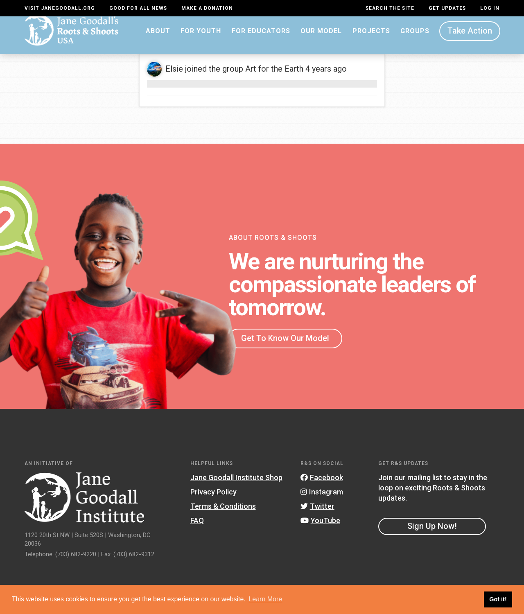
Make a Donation (207, 8)
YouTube (320, 528)
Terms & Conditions (223, 514)
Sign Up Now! (432, 534)
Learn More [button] (265, 599)
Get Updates (447, 8)
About (158, 39)
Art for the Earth (274, 77)
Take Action (469, 39)
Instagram (321, 499)
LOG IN (489, 8)
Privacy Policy (213, 499)
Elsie (174, 77)
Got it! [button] (497, 599)
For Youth (201, 39)
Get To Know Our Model (285, 346)
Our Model (321, 39)
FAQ (197, 528)
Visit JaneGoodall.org (60, 8)
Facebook (321, 485)
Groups (414, 39)
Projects (371, 39)
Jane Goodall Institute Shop (236, 485)
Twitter (317, 514)
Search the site (390, 8)
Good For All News (138, 8)
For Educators (261, 39)
